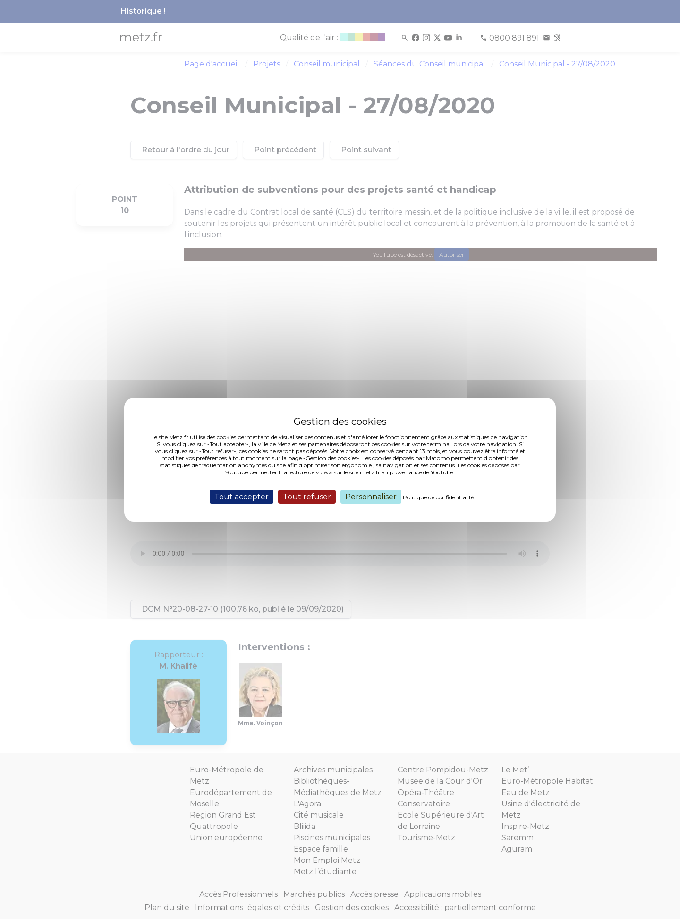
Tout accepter (241, 496)
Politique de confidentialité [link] (438, 496)
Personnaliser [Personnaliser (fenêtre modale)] (371, 496)
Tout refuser (307, 496)
